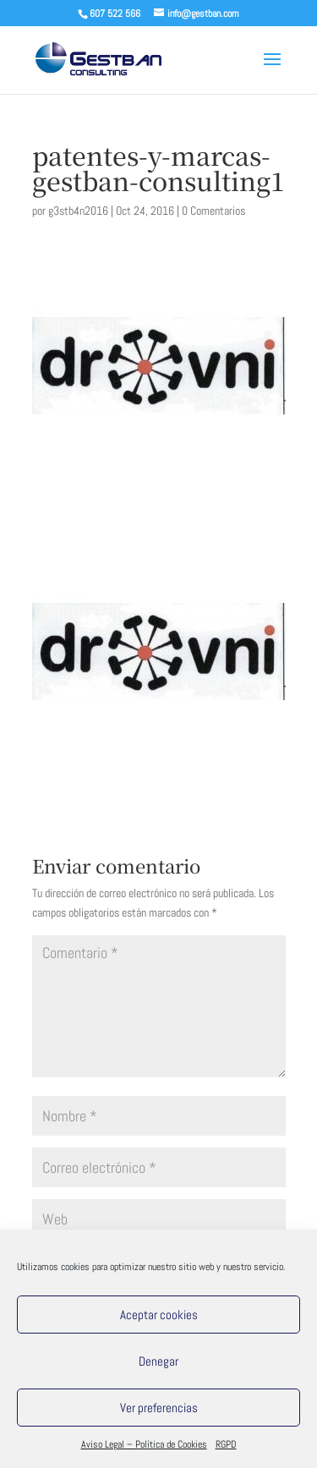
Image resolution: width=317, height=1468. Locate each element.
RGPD (226, 1444)
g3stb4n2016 (78, 210)
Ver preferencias (159, 1408)
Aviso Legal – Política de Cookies (144, 1444)
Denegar (158, 1361)
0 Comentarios (213, 210)
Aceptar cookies (159, 1314)
